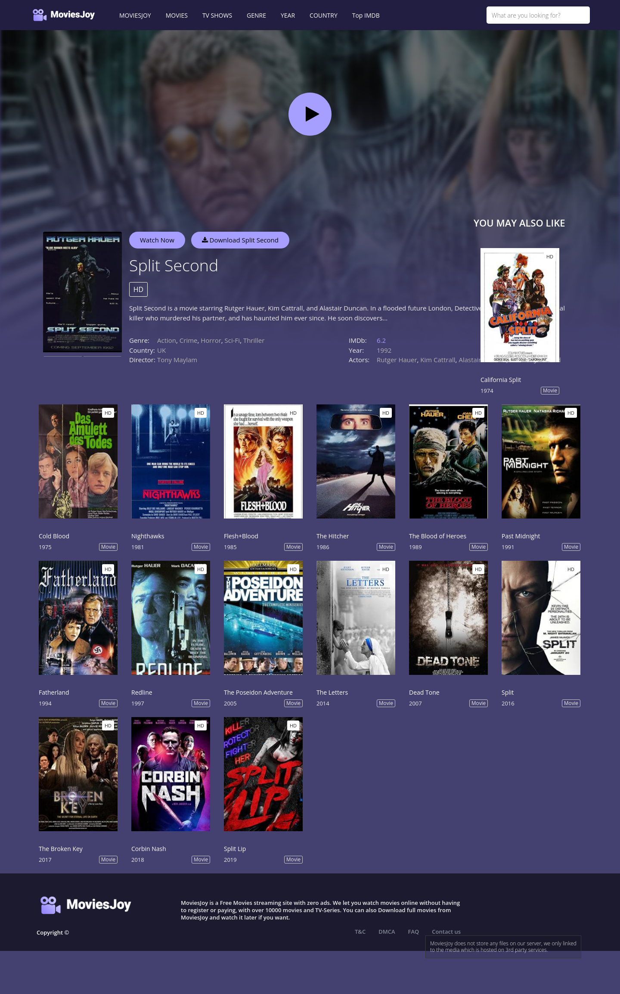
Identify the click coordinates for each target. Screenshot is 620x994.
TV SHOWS (217, 15)
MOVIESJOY (135, 15)
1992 (384, 350)
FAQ (413, 931)
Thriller (254, 340)
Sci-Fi (232, 340)
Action (166, 340)
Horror (211, 340)
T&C (360, 931)
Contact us (446, 931)
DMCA (386, 931)
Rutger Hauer (397, 359)
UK (161, 350)
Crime (189, 340)
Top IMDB (366, 15)
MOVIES (177, 15)
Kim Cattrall (437, 359)
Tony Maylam (177, 359)
